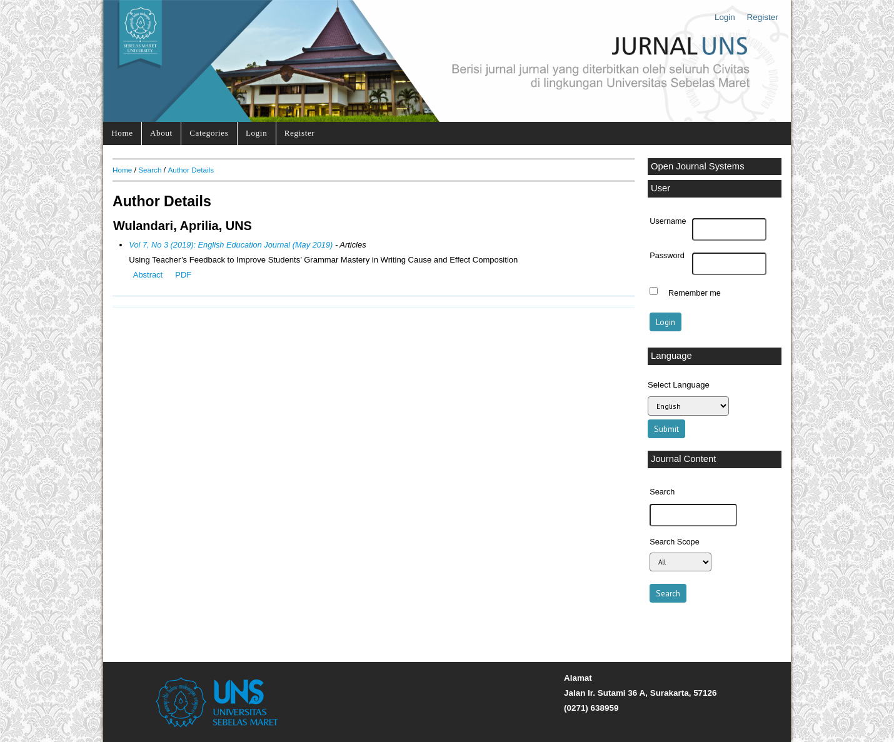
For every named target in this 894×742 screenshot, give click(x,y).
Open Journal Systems (698, 166)
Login (725, 17)
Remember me (694, 292)
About (161, 133)
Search (149, 170)
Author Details (191, 170)
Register (762, 17)
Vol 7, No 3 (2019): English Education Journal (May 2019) (231, 244)
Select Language (679, 384)
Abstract (148, 274)
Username (668, 221)
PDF (183, 274)
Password (667, 255)
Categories (208, 133)
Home (122, 133)
